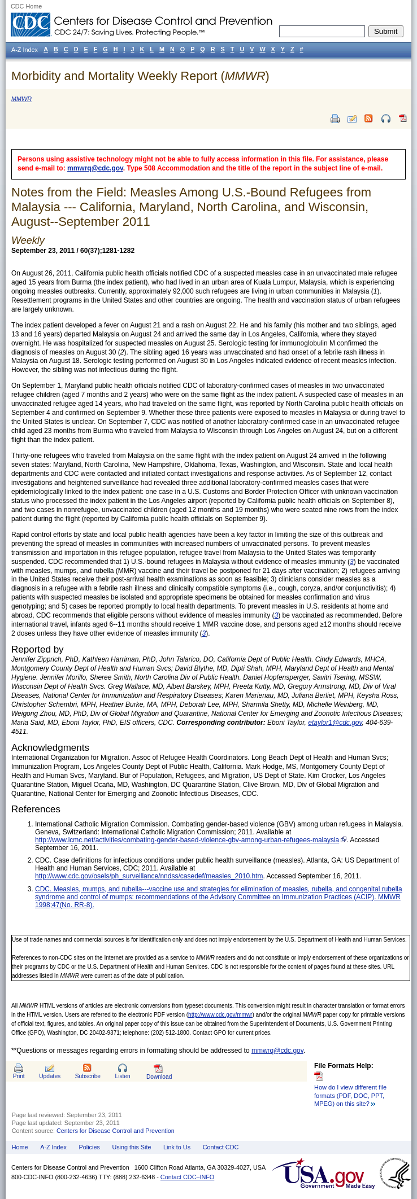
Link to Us (176, 1147)
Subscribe (88, 1076)
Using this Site (131, 1147)
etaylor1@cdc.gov (335, 723)
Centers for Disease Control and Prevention (116, 1130)
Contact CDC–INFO (187, 1177)
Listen (122, 1076)
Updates (49, 1076)
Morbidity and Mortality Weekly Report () (140, 76)
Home (20, 1147)
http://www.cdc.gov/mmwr (220, 1015)
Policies (89, 1147)
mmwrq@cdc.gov (95, 168)
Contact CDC (221, 1147)
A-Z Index (53, 1147)
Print (19, 1076)
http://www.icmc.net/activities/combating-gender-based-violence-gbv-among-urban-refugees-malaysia (187, 840)
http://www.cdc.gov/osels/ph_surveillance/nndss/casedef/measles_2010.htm (149, 876)
